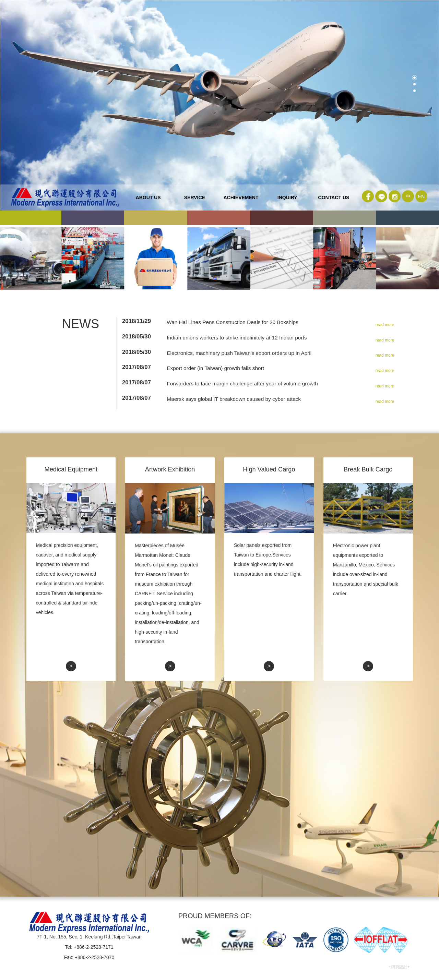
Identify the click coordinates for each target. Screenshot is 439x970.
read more (385, 324)
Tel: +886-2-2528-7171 (89, 947)
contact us (333, 197)
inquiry (287, 197)
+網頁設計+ (399, 967)
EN (421, 196)
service (194, 197)
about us (148, 197)
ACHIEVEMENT (241, 197)
